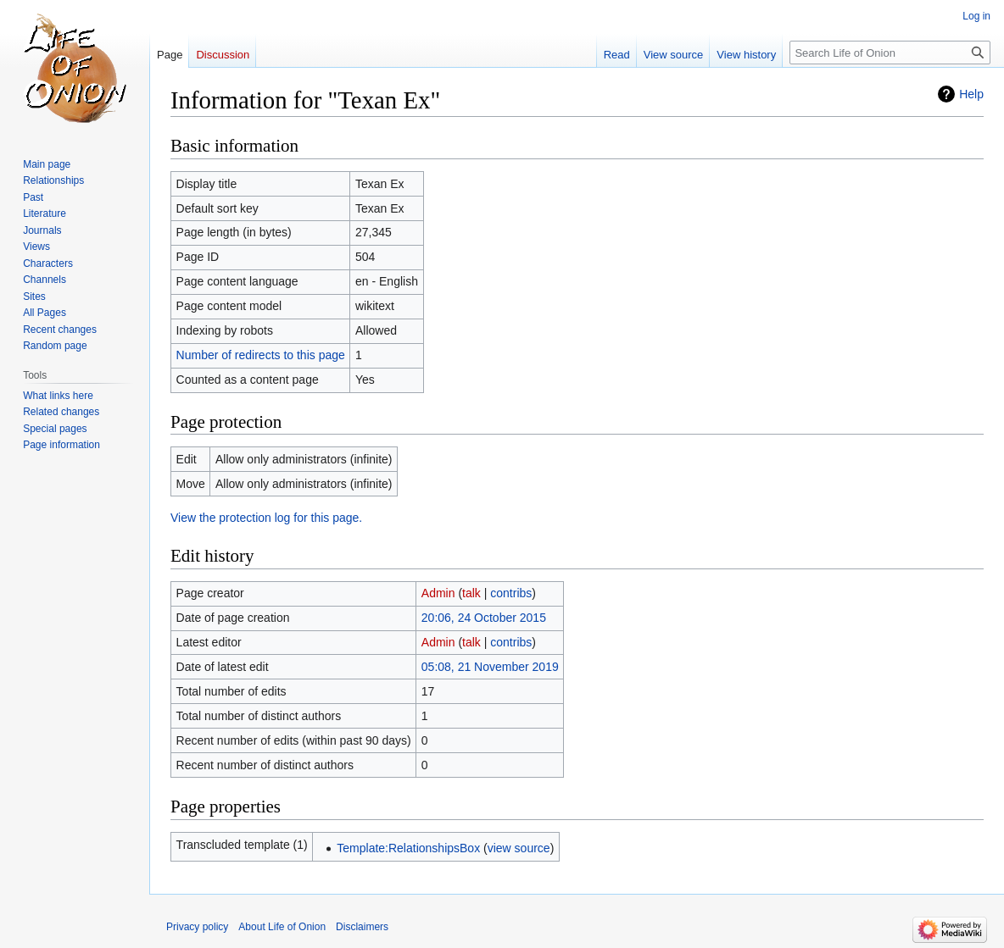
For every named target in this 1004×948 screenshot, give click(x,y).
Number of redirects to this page (260, 355)
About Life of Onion (282, 927)
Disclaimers (362, 927)
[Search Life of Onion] (889, 52)
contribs (511, 593)
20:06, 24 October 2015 (483, 617)
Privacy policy (197, 927)
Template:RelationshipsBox (408, 848)
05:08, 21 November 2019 (490, 667)
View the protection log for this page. (266, 517)
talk (471, 593)
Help (971, 94)
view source (519, 848)
